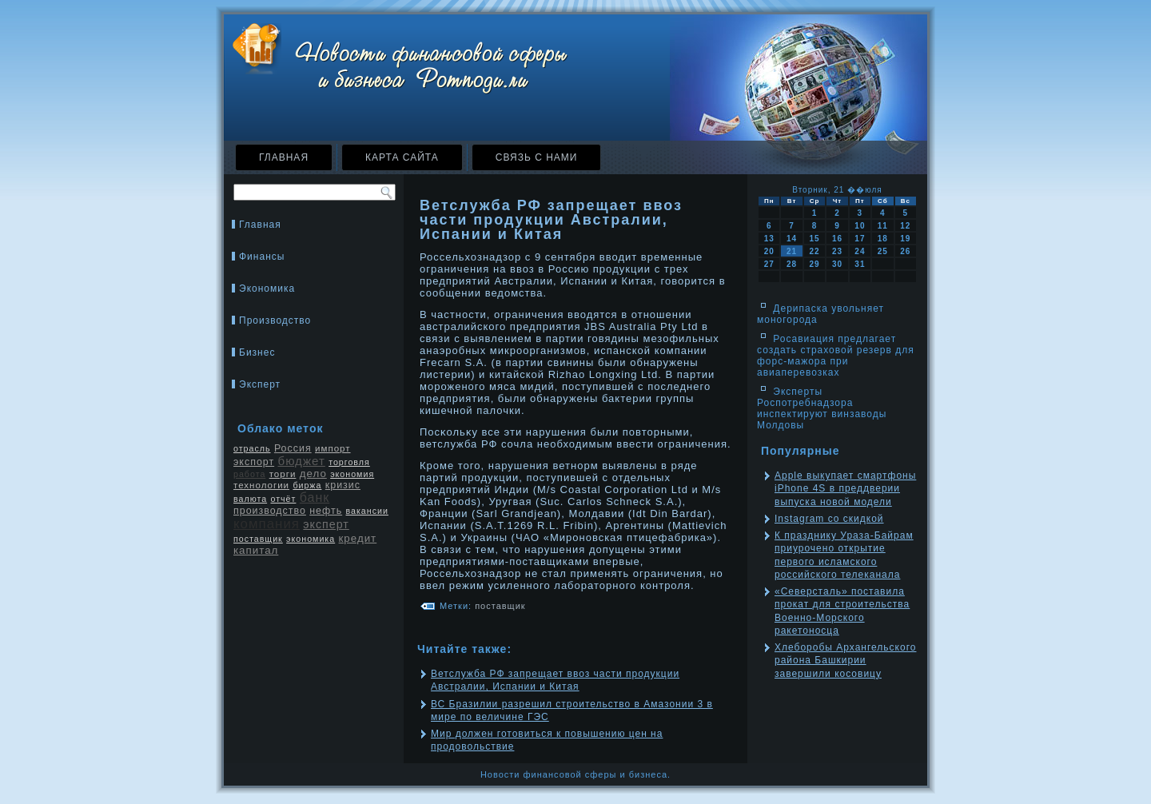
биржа (307, 485)
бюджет (301, 461)
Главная (284, 157)
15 (814, 238)
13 (769, 238)
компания (266, 523)
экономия (352, 474)
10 (859, 225)
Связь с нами (537, 157)
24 (859, 251)
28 (792, 264)
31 (859, 264)
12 (905, 225)
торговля (349, 462)
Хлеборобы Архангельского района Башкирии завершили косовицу (845, 660)
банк (315, 497)
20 (769, 251)
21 (792, 251)
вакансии (367, 510)
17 (859, 238)
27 (769, 264)
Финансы (262, 256)
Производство (275, 320)
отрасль (252, 448)
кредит (358, 538)
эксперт (325, 524)
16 (837, 238)
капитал (255, 550)
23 (837, 251)
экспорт (253, 462)
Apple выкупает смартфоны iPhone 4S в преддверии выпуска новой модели (845, 488)
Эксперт (260, 384)
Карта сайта (402, 157)
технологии (261, 485)
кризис (342, 485)
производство (269, 510)
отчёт (283, 498)
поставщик (258, 538)
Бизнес (257, 352)
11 (883, 225)
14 (792, 238)
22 (814, 251)
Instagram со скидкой (829, 518)
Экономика (267, 288)
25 (883, 251)
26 (905, 251)
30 (837, 264)
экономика (310, 538)
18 (883, 238)
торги (283, 474)
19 (905, 238)
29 (814, 264)
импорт (333, 448)
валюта (250, 498)
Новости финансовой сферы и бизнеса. (575, 774)
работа (249, 474)
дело (313, 474)
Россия (293, 448)
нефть (325, 510)
